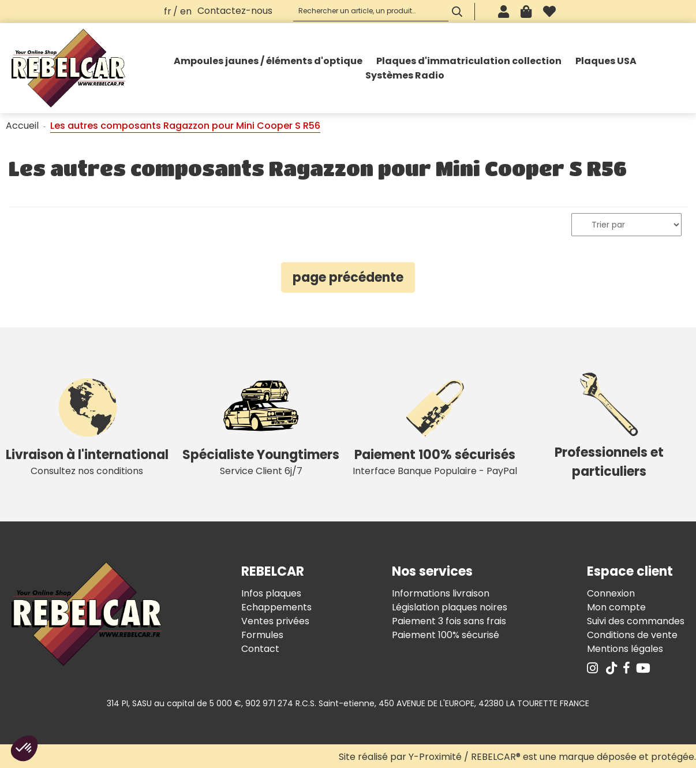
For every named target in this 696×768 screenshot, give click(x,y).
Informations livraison (440, 593)
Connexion (611, 593)
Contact (260, 648)
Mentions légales (625, 648)
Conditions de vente (632, 635)
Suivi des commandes (635, 621)
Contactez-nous (234, 10)
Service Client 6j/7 (261, 424)
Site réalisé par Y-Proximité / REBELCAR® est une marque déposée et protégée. (517, 756)
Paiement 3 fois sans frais (449, 621)
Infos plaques (271, 593)
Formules (262, 635)
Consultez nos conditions (87, 424)
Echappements (276, 607)
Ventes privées (275, 621)
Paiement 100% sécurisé (445, 635)
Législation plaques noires (449, 607)
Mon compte (616, 607)
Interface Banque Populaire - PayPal (435, 424)
